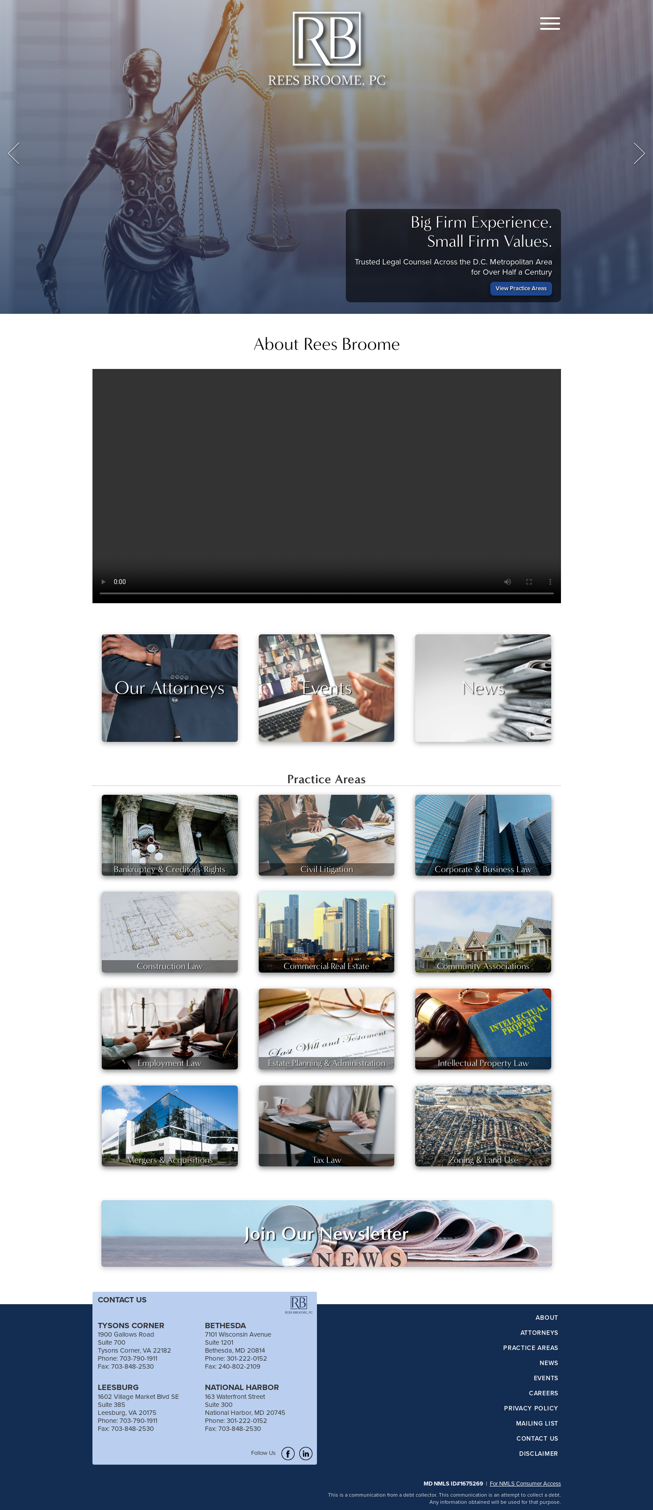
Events (327, 688)
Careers (543, 1394)
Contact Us (537, 1439)
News (483, 688)
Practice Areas (530, 1348)
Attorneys (539, 1333)
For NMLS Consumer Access (525, 1483)
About (547, 1318)
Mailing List (537, 1424)
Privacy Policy (531, 1409)
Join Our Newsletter (326, 1233)
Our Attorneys (169, 688)
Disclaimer (538, 1454)
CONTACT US (122, 1300)
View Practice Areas (521, 288)
